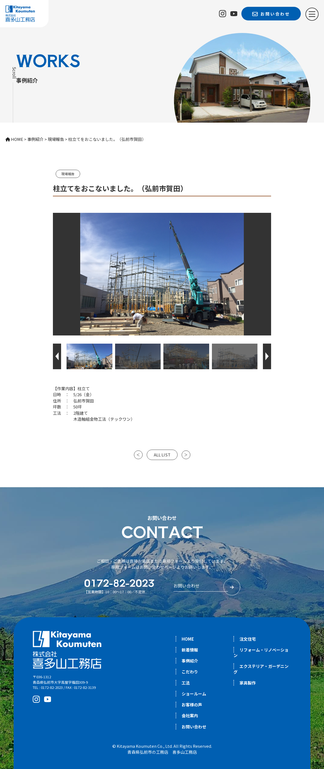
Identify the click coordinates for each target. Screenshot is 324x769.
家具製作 (247, 683)
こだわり (190, 671)
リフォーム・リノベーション (261, 652)
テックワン (120, 419)
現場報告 (67, 173)
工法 (186, 683)
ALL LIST (162, 455)
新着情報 (190, 650)
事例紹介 (190, 661)
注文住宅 (247, 639)
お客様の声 (192, 704)
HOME (188, 639)
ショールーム (194, 694)
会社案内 (190, 715)
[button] (57, 356)
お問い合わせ (194, 726)
